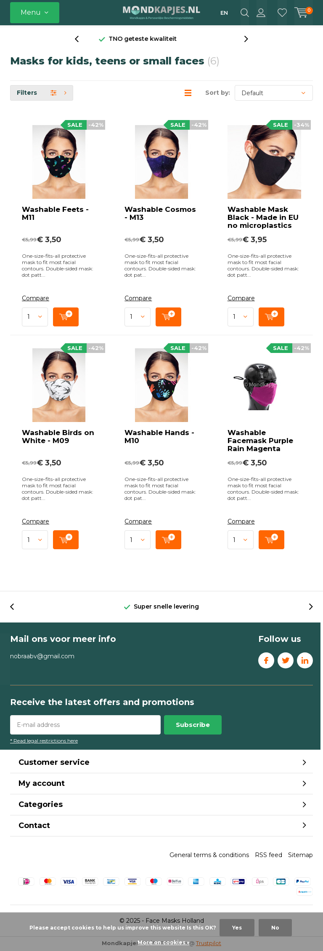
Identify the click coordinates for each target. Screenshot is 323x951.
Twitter (286, 659)
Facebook (266, 659)
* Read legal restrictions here (44, 741)
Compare (35, 299)
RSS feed (268, 856)
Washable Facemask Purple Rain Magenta (260, 441)
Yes (237, 927)
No (275, 927)
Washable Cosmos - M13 (160, 214)
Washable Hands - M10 (159, 437)
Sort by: (217, 93)
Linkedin (305, 659)
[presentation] (81, 40)
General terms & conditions (209, 856)
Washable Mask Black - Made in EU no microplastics (263, 218)
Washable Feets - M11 (55, 214)
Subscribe (193, 725)
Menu (31, 12)
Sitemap (300, 856)
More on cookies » (164, 942)
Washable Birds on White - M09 (58, 437)
